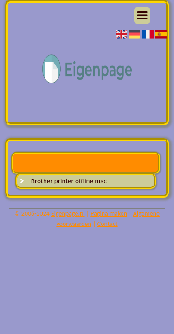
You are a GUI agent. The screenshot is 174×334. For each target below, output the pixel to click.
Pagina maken (108, 214)
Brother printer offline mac (69, 181)
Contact (107, 224)
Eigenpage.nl (67, 214)
